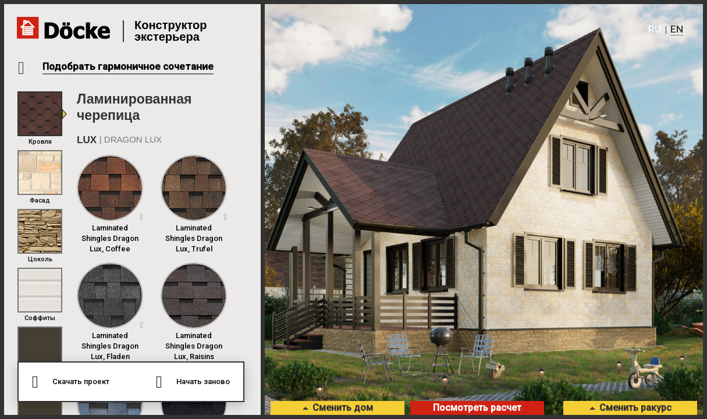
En (676, 29)
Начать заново (204, 381)
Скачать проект (79, 381)
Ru (653, 29)
